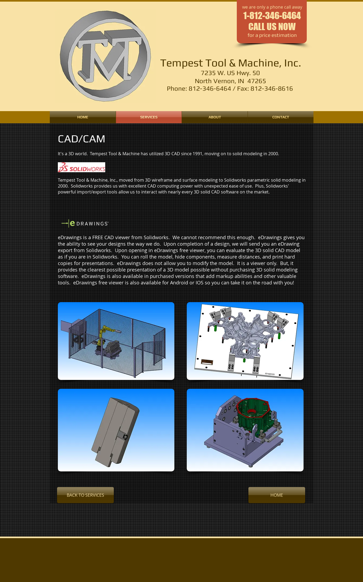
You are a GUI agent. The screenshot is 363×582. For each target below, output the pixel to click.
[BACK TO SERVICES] (85, 495)
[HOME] (276, 495)
